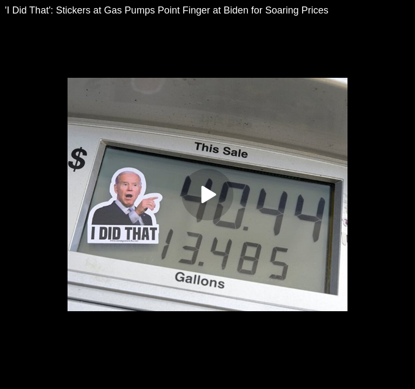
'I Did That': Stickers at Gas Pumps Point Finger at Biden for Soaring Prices (167, 10)
